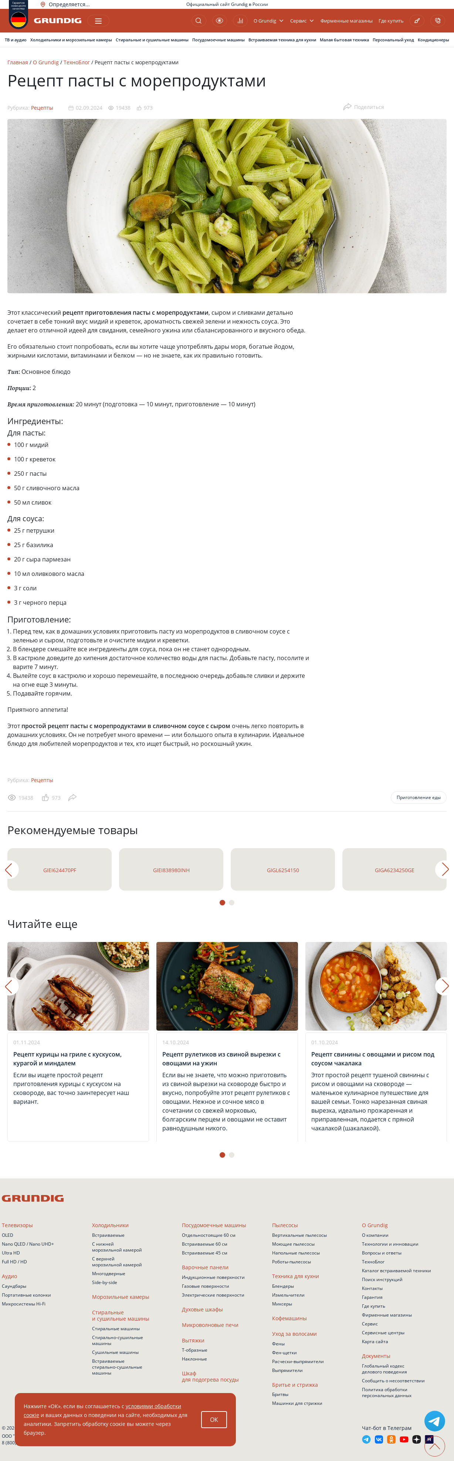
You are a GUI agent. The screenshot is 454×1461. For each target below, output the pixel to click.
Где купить (391, 20)
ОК (214, 1420)
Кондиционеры (433, 39)
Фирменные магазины (347, 20)
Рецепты (42, 107)
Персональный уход (393, 39)
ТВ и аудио (16, 39)
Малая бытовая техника (344, 39)
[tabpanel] (59, 869)
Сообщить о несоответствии (393, 1381)
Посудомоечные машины (218, 39)
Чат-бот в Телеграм (386, 1427)
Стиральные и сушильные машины (152, 39)
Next (444, 869)
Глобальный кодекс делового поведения (384, 1369)
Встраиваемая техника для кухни (282, 39)
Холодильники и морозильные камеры (71, 39)
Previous (9, 869)
